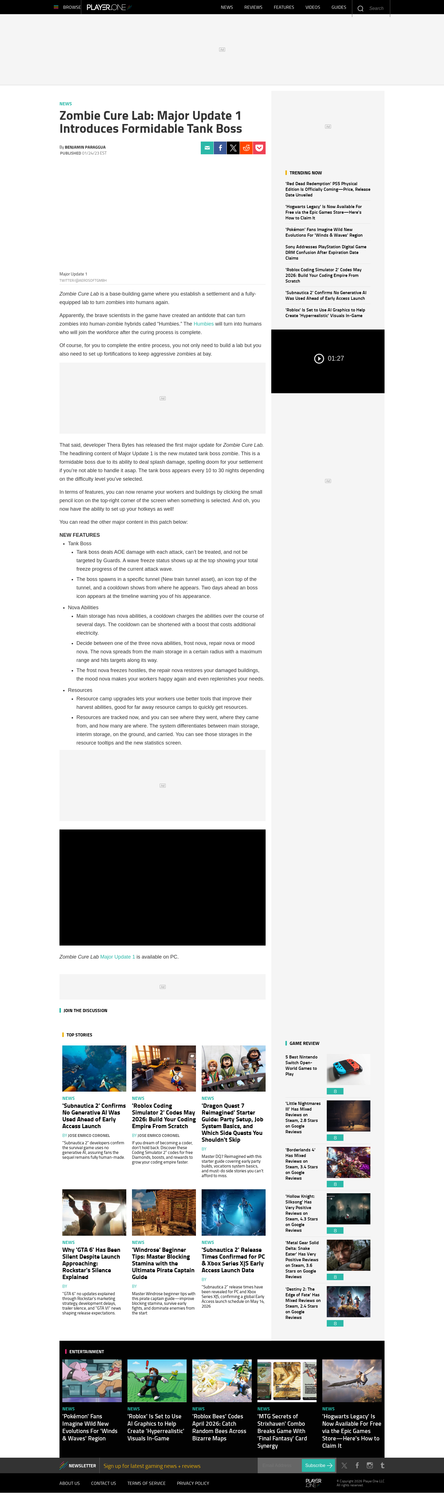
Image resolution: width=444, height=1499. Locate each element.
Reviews (253, 8)
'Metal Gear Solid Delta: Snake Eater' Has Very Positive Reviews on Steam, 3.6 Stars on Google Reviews (303, 1263)
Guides (339, 8)
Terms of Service (146, 1488)
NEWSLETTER (82, 1468)
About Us (69, 1488)
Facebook (220, 150)
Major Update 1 (117, 960)
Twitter (233, 150)
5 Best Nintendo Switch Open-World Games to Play (303, 1077)
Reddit (246, 150)
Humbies (204, 327)
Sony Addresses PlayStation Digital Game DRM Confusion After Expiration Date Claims (325, 255)
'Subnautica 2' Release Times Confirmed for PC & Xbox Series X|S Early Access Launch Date (233, 1262)
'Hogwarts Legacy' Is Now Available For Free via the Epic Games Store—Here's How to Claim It (323, 215)
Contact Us (103, 1488)
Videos (313, 8)
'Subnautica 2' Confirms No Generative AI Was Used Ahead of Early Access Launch (325, 298)
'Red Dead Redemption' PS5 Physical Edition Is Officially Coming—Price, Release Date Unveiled (327, 192)
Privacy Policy (193, 1488)
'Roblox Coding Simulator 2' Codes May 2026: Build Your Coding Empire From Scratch (323, 278)
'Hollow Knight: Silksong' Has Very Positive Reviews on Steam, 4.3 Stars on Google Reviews (303, 1216)
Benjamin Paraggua (85, 150)
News (227, 8)
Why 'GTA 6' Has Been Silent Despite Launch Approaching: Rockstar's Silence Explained (91, 1266)
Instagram (369, 1468)
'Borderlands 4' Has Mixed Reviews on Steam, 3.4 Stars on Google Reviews (303, 1170)
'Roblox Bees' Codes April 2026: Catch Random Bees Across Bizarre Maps (219, 1430)
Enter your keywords (360, 8)
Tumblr (382, 1468)
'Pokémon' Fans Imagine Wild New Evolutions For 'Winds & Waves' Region (324, 235)
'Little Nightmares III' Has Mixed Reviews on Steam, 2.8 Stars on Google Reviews (303, 1123)
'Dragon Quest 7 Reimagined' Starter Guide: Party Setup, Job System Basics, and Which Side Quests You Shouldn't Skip (232, 1125)
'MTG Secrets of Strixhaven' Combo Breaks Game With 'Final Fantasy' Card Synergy (282, 1433)
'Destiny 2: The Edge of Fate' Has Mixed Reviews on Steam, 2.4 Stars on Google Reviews (303, 1309)
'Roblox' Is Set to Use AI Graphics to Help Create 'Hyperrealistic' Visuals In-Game (325, 315)
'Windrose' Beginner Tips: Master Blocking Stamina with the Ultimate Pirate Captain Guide (163, 1266)
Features (284, 8)
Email (207, 150)
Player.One (129, 8)
